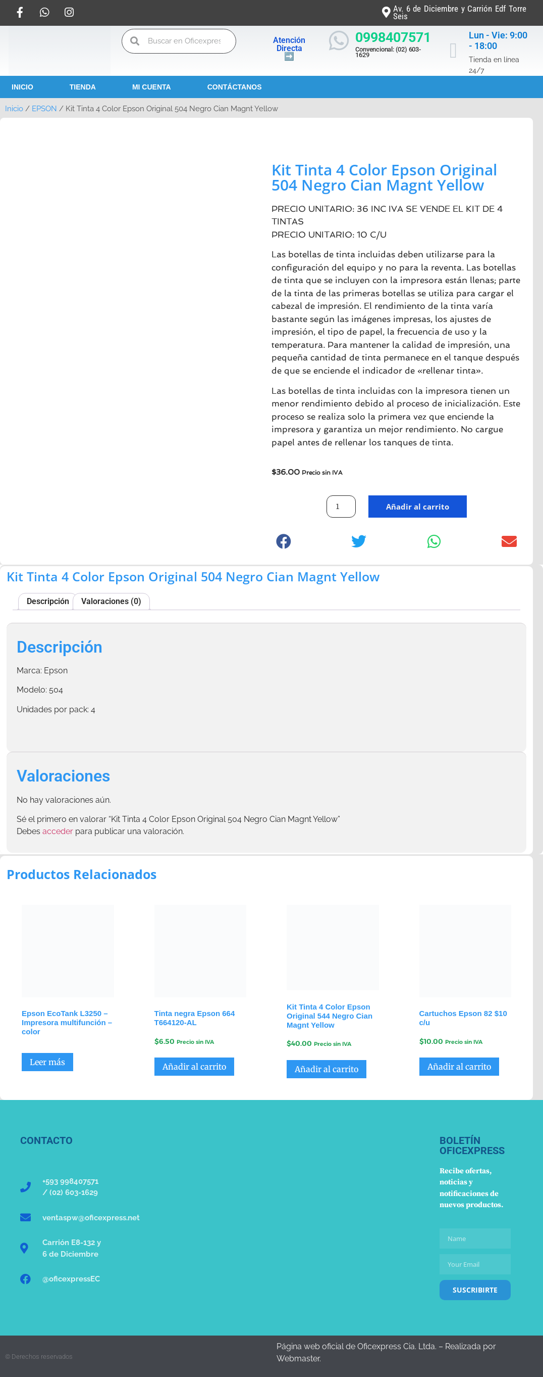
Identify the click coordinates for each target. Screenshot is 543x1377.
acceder (57, 831)
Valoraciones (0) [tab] (111, 601)
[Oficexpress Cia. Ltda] (271, 1211)
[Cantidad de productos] (341, 506)
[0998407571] (339, 40)
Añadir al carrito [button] (194, 1067)
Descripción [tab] (48, 601)
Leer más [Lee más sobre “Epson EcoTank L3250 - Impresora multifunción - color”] (47, 1062)
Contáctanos (234, 87)
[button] (284, 542)
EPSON (44, 108)
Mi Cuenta (151, 87)
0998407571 (393, 37)
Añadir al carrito (417, 506)
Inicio (22, 87)
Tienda (83, 87)
